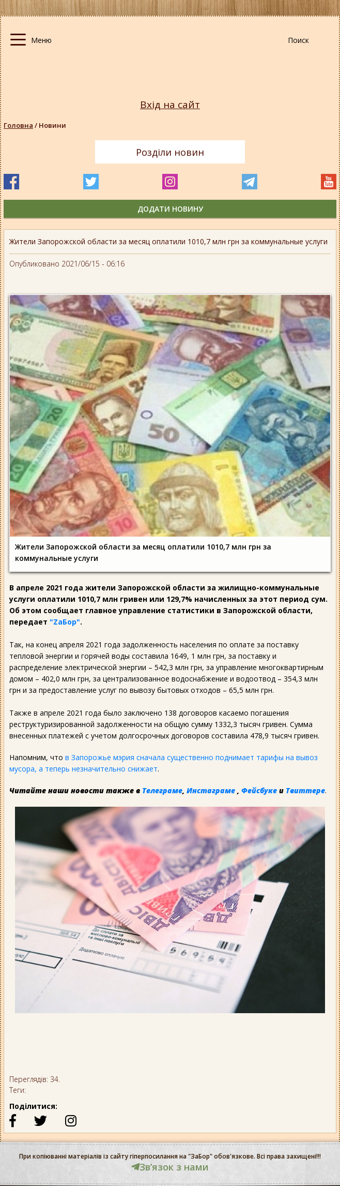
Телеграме (162, 790)
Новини (52, 125)
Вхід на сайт (170, 104)
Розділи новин (170, 152)
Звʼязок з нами (170, 1167)
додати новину (170, 209)
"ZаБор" (65, 622)
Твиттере (305, 790)
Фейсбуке (259, 790)
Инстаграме (211, 790)
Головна (18, 125)
